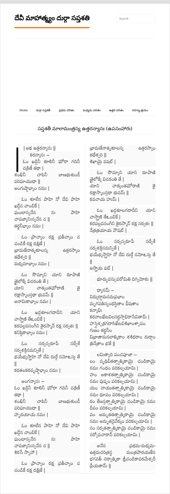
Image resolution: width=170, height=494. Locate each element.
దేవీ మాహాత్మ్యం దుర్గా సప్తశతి (51, 18)
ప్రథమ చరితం (66, 110)
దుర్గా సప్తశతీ (43, 110)
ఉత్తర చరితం (116, 110)
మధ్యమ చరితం (92, 110)
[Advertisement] (85, 72)
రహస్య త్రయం (140, 110)
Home (23, 110)
